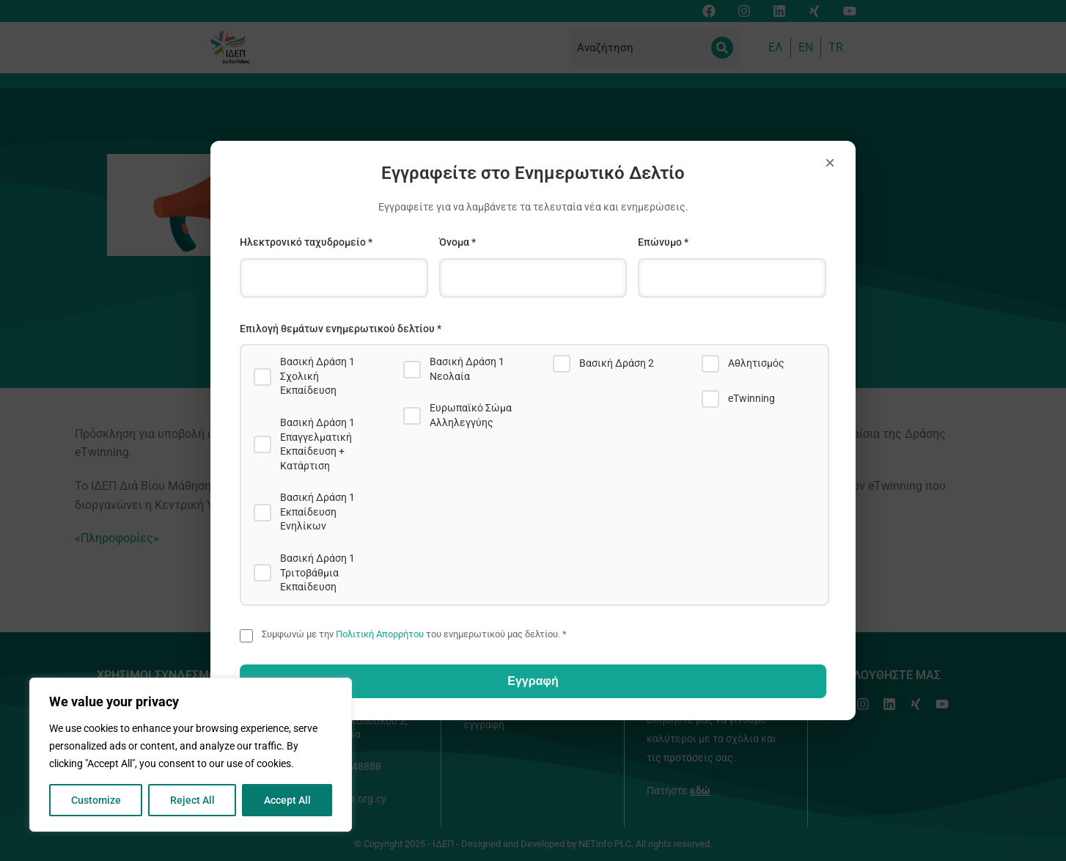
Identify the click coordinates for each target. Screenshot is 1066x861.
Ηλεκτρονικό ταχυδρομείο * (306, 242)
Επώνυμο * (663, 242)
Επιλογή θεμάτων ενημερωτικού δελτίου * (340, 328)
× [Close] (830, 162)
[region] (190, 755)
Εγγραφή (532, 681)
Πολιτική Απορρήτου (380, 634)
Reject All (192, 800)
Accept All (287, 800)
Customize (96, 800)
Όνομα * (457, 242)
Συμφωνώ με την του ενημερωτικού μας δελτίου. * (414, 634)
